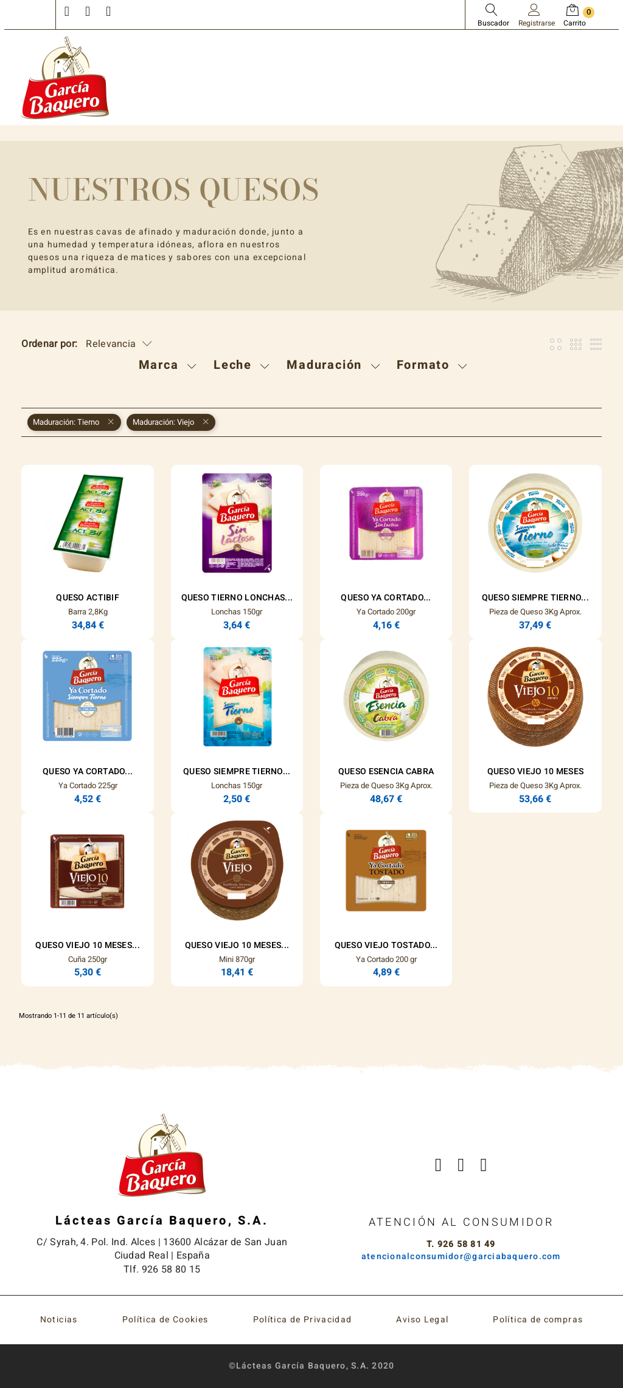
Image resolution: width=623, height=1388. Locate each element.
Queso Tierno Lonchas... (237, 597)
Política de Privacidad (302, 1319)
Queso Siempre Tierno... (535, 597)
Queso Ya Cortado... (386, 597)
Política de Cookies (165, 1319)
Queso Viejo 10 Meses (535, 771)
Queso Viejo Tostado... (386, 945)
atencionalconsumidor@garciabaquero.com (461, 1256)
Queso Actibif (87, 597)
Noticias (59, 1319)
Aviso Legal (422, 1319)
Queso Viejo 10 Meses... (87, 945)
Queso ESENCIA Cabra (386, 771)
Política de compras (538, 1319)
